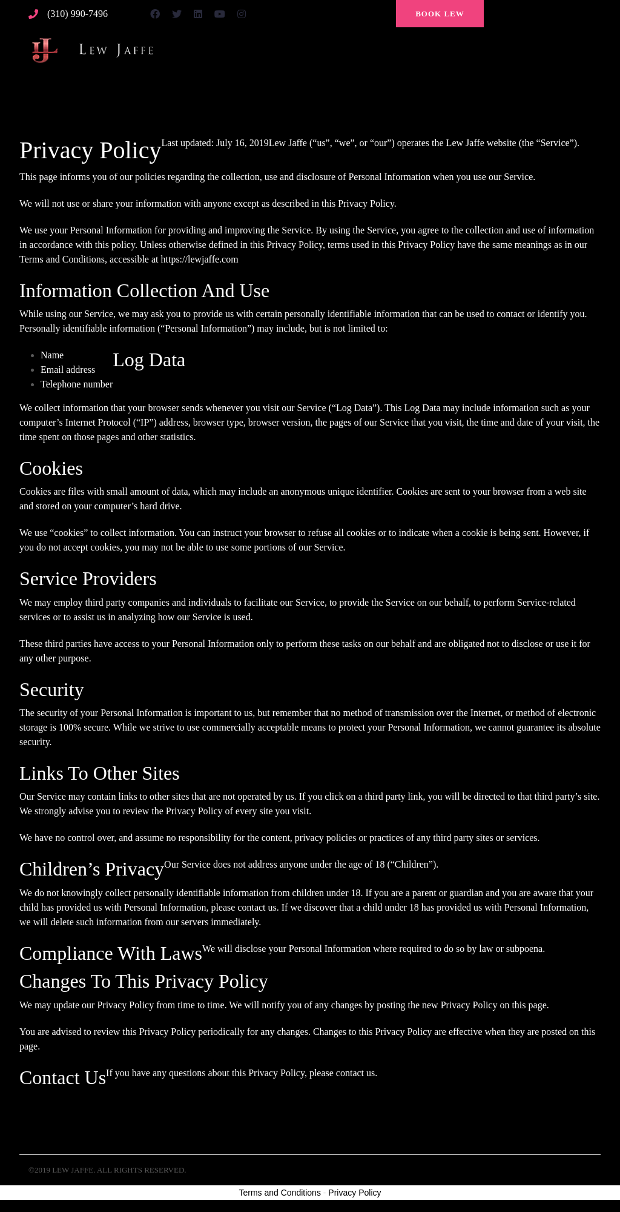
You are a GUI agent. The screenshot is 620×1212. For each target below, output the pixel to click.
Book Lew (439, 13)
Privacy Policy (354, 1192)
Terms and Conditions (280, 1192)
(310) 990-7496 (77, 14)
